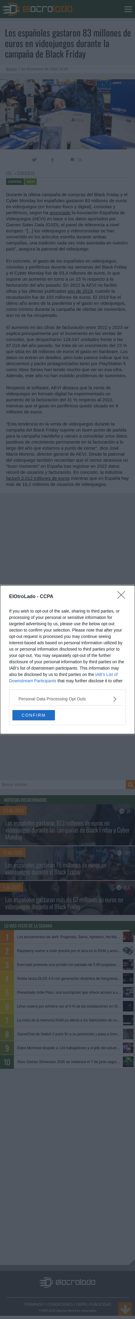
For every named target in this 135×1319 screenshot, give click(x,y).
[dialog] (67, 659)
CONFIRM (34, 714)
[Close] (123, 597)
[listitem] (67, 699)
